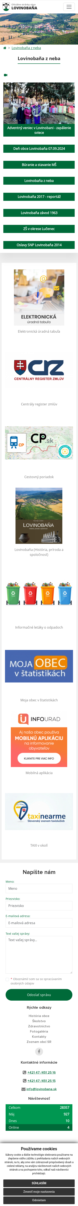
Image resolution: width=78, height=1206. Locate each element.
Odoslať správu (39, 995)
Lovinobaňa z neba (26, 48)
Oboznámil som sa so (36, 981)
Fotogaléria (39, 1031)
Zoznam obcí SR (39, 1042)
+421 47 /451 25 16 (41, 1072)
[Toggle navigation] (69, 7)
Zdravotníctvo (39, 1026)
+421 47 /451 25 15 (41, 1080)
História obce (39, 1016)
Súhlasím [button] (39, 1183)
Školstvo (39, 1021)
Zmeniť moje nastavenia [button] (39, 1191)
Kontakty (39, 1036)
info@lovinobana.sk (41, 1089)
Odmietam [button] (39, 1200)
